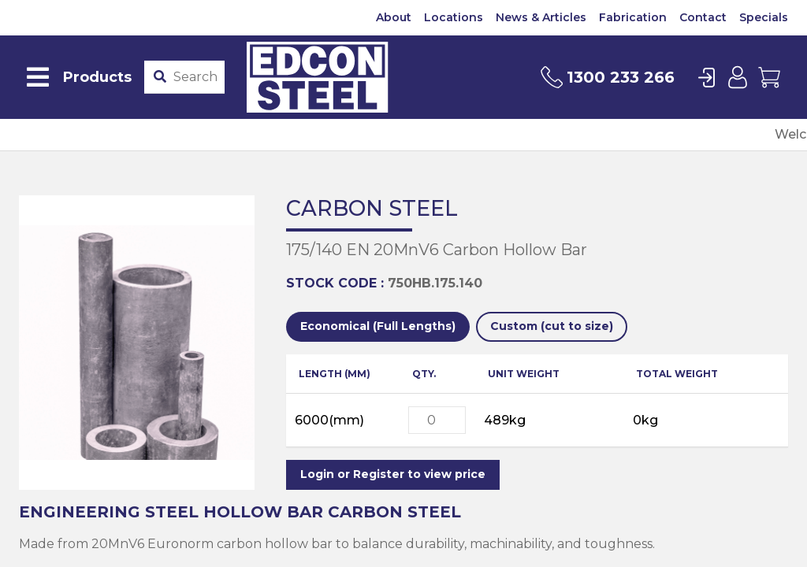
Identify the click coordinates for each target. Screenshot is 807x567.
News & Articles (541, 17)
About (393, 17)
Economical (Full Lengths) (378, 326)
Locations (453, 17)
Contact (703, 17)
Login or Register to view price (392, 474)
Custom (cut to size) (551, 326)
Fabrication (633, 17)
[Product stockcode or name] (195, 77)
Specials (763, 17)
